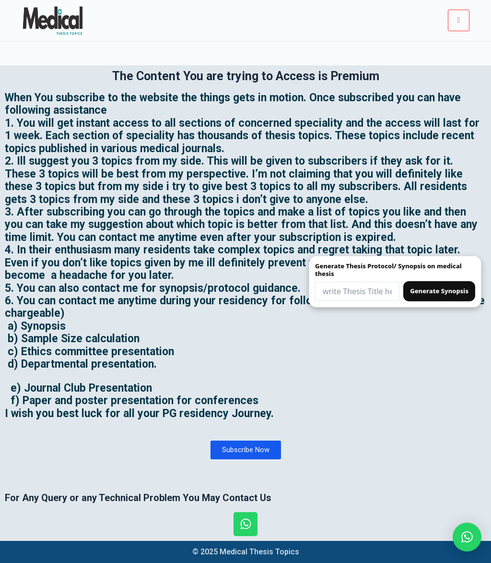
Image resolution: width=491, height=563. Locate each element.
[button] (467, 537)
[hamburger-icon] (458, 20)
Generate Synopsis (439, 291)
